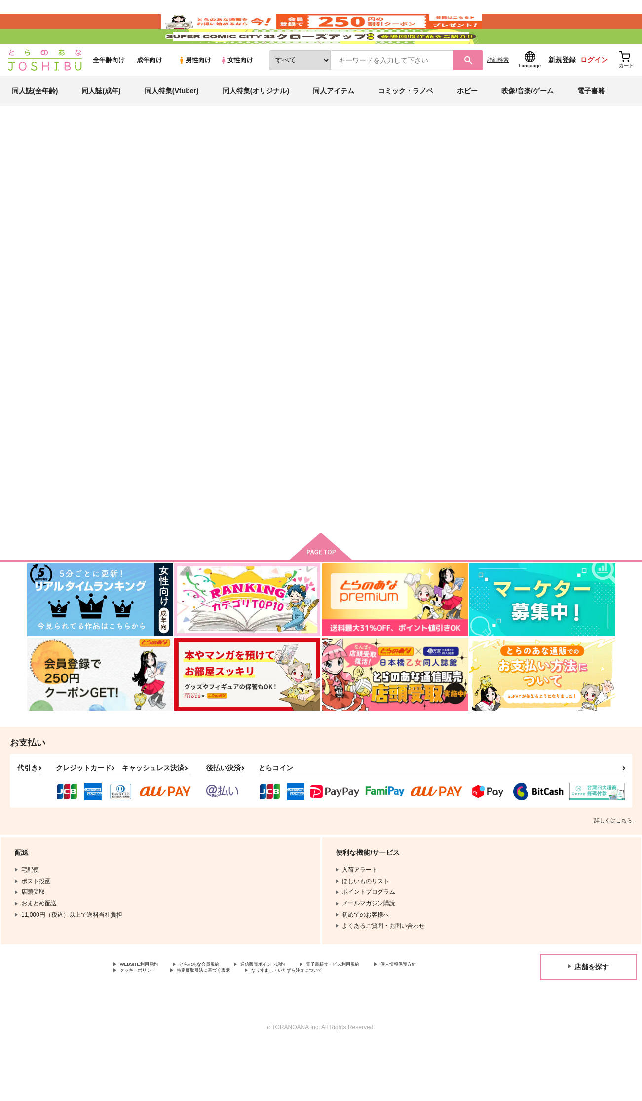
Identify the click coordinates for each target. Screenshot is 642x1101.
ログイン (594, 89)
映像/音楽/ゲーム (527, 120)
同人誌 (84, 163)
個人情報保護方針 (143, 1017)
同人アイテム (333, 120)
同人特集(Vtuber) (172, 120)
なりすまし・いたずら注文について (167, 1025)
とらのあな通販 (46, 163)
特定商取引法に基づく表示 (292, 1017)
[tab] (193, 310)
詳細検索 (498, 89)
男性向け (194, 89)
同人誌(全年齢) (35, 120)
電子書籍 (591, 120)
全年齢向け (109, 89)
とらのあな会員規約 (218, 1008)
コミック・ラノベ (405, 120)
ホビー (467, 120)
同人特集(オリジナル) (256, 120)
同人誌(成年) (100, 120)
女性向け (236, 89)
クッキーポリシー (212, 1017)
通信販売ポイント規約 (295, 1008)
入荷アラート (467, 189)
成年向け (149, 89)
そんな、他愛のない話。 (328, 210)
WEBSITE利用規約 (145, 1008)
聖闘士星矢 (134, 190)
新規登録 (562, 89)
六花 (375, 210)
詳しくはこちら (613, 864)
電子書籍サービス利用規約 (381, 1008)
